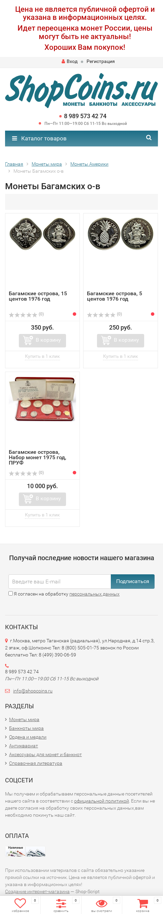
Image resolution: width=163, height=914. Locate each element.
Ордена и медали (27, 737)
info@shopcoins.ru (33, 690)
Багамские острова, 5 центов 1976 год (114, 296)
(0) (26, 314)
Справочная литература (35, 763)
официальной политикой (101, 801)
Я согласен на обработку (64, 594)
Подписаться (132, 581)
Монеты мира (24, 719)
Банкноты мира (26, 728)
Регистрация (101, 61)
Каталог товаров (39, 138)
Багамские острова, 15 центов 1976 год (38, 296)
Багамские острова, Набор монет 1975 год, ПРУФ (37, 457)
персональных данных (94, 594)
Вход (69, 61)
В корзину (48, 340)
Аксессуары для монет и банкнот (45, 754)
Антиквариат (23, 745)
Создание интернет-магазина (37, 891)
